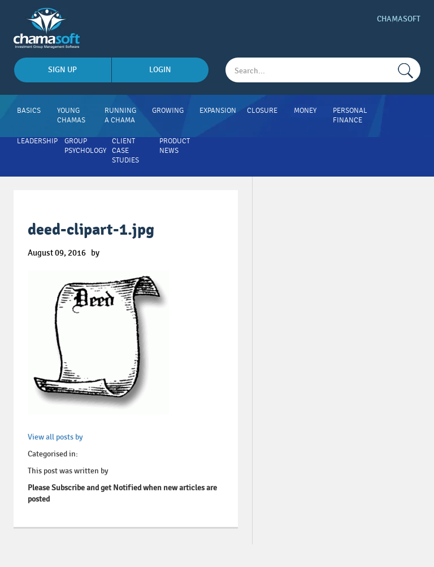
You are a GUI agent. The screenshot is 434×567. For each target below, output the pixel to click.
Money (305, 111)
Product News (174, 146)
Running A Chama (120, 115)
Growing (168, 111)
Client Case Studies (125, 150)
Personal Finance (350, 115)
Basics (29, 111)
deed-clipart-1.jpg (91, 230)
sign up (62, 69)
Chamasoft (398, 19)
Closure (262, 111)
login (160, 69)
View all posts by (55, 437)
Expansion (217, 111)
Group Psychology (85, 146)
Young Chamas (71, 115)
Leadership (37, 141)
